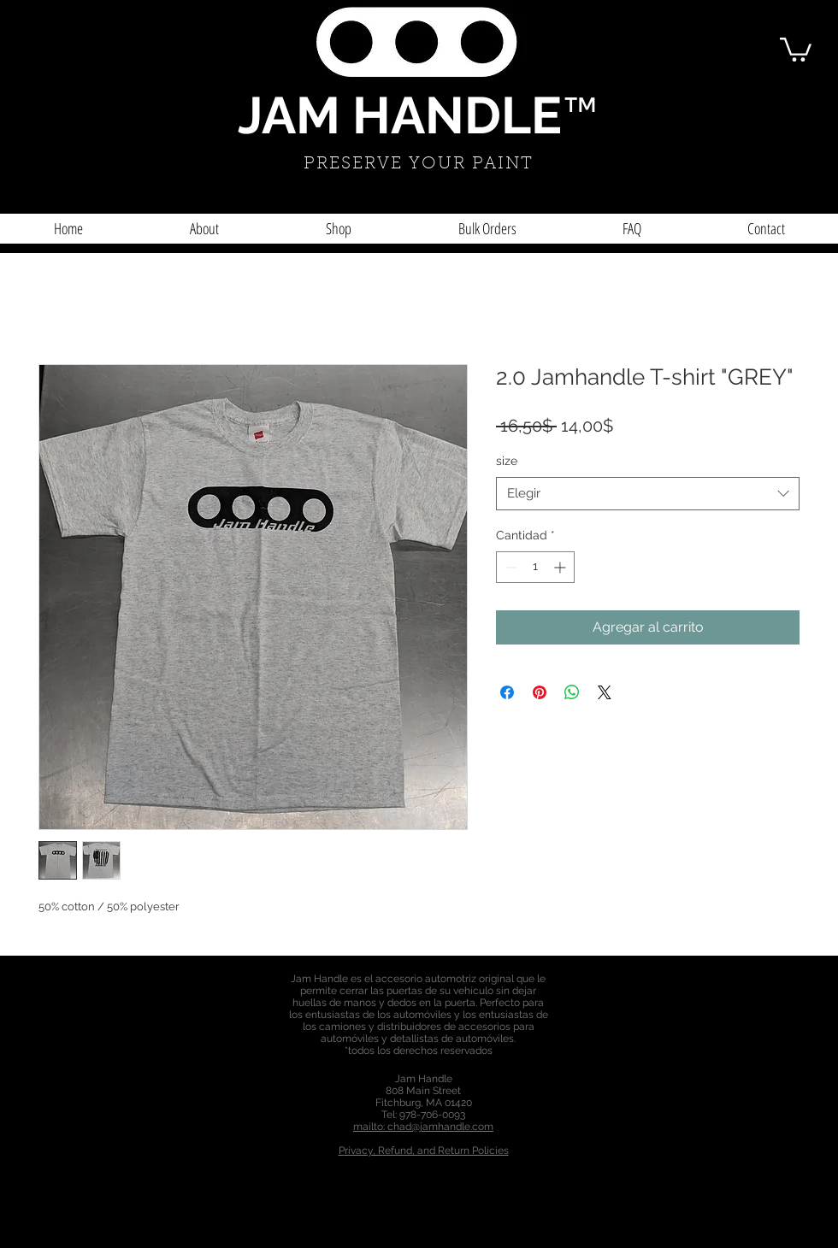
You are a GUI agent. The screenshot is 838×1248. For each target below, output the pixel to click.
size (506, 461)
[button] (795, 48)
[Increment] (561, 567)
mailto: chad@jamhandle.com (423, 1127)
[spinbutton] (535, 567)
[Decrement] (509, 567)
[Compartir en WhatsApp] (572, 692)
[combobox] (648, 493)
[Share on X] (604, 692)
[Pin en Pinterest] (539, 692)
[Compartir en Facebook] (507, 692)
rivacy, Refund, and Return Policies (427, 1151)
